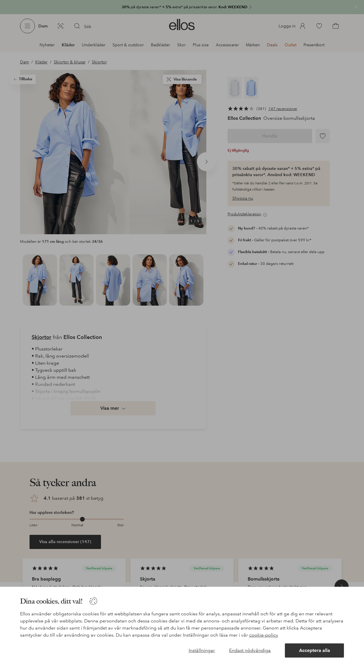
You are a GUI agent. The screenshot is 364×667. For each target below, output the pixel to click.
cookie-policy (263, 635)
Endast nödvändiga (250, 650)
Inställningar (202, 650)
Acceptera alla (314, 650)
